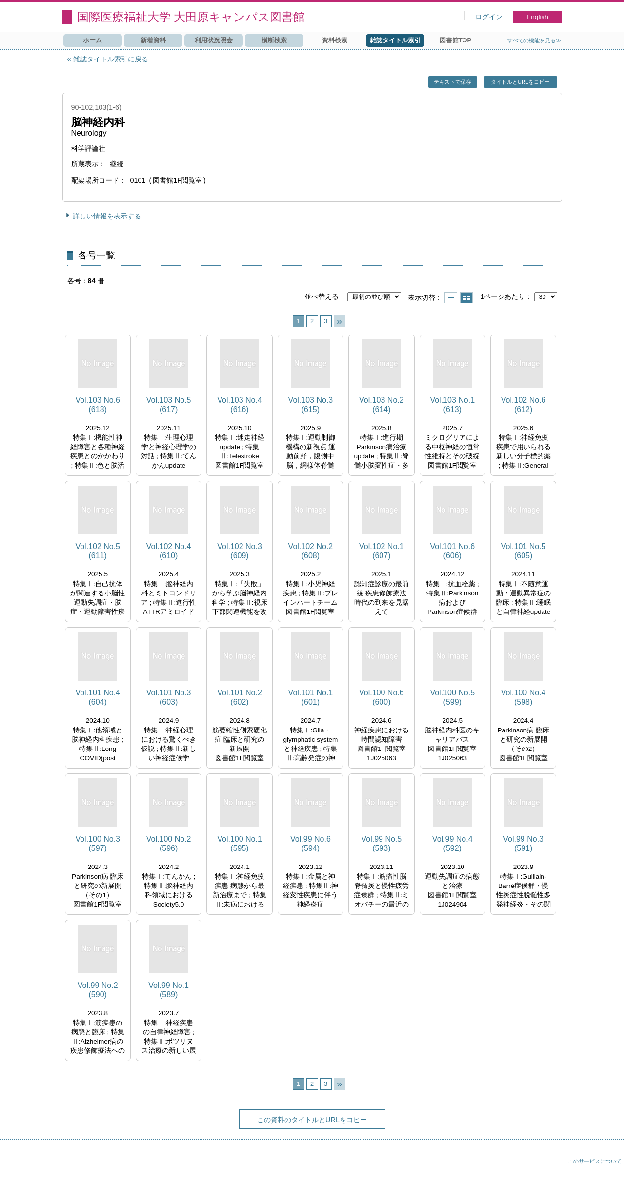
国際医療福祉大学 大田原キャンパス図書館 (191, 16)
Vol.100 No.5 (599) (452, 697)
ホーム (92, 40)
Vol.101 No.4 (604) (97, 697)
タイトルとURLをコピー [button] (520, 82)
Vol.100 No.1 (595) (239, 843)
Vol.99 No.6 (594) (310, 843)
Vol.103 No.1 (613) (452, 405)
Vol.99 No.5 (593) (381, 843)
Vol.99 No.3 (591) (523, 843)
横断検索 (274, 40)
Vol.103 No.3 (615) (310, 405)
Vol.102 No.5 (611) (97, 551)
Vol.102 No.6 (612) (523, 405)
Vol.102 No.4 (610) (168, 551)
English (537, 16)
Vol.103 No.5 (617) (168, 405)
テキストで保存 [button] (452, 82)
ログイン (489, 16)
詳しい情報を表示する (107, 216)
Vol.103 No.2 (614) (381, 405)
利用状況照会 (214, 40)
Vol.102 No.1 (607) (381, 551)
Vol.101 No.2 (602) (239, 697)
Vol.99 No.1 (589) (168, 990)
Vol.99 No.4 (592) (452, 843)
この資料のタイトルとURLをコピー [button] (312, 1120)
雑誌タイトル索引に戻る (110, 59)
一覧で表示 (450, 297)
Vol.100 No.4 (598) (523, 697)
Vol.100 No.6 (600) (381, 697)
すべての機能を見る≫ (534, 40)
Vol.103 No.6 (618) (97, 405)
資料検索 (334, 40)
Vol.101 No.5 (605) (523, 551)
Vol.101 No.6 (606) (452, 551)
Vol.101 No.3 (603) (168, 697)
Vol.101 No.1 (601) (310, 697)
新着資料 (153, 40)
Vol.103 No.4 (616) (239, 405)
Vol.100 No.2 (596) (168, 843)
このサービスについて (595, 1161)
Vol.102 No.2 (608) (310, 551)
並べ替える (321, 296)
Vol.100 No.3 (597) (97, 843)
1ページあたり (502, 296)
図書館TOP (455, 40)
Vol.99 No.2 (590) (98, 990)
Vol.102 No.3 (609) (239, 551)
